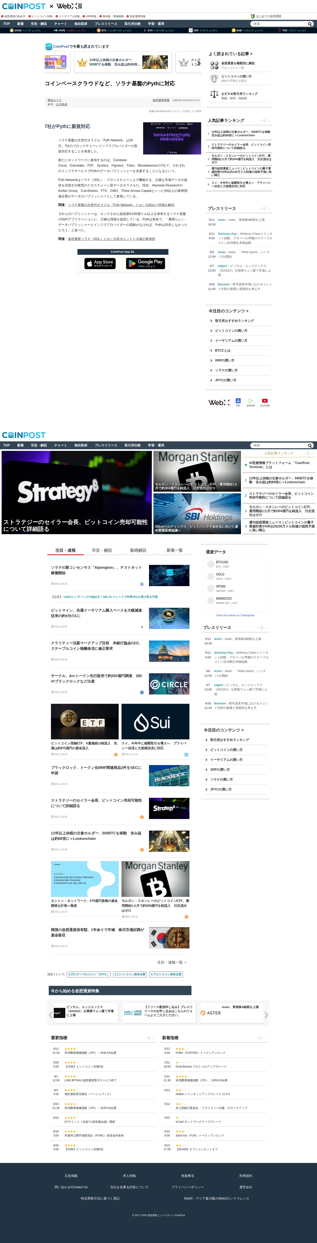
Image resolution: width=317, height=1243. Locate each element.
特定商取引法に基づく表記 (100, 1198)
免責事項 (187, 1175)
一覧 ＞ (309, 453)
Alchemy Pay (227, 233)
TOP (6, 23)
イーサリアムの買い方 (231, 340)
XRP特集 (89, 16)
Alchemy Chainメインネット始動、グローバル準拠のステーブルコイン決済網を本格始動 (245, 238)
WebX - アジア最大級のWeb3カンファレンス (216, 1198)
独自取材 (80, 23)
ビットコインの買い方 (236, 76)
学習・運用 (156, 23)
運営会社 (245, 1187)
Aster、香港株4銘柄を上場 (247, 219)
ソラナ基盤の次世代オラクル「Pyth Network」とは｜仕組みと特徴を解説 (121, 205)
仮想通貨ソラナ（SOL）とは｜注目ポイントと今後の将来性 (111, 239)
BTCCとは (222, 350)
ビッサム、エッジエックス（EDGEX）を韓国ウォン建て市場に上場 (244, 270)
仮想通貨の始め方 (13, 16)
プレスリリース (106, 23)
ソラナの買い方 (226, 370)
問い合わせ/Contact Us (71, 1187)
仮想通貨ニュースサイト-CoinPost (166, 1215)
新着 (20, 23)
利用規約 (245, 1175)
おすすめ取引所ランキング (239, 93)
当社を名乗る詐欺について (129, 1187)
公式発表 (61, 104)
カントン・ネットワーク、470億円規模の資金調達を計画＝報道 (84, 903)
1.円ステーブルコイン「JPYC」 (88, 974)
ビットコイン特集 (41, 16)
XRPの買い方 (225, 360)
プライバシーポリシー (187, 1187)
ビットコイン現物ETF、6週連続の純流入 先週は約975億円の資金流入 (84, 746)
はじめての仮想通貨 (265, 16)
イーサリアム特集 (68, 16)
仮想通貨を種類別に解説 (238, 63)
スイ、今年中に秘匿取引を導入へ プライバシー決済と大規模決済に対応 (154, 746)
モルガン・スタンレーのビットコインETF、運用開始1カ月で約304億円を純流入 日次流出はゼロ (155, 905)
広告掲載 (71, 1175)
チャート (60, 23)
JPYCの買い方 (226, 380)
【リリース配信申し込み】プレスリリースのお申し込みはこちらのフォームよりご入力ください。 (168, 1011)
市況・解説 (39, 23)
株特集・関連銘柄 (111, 16)
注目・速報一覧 (170, 962)
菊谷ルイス (55, 100)
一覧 (263, 120)
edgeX (222, 265)
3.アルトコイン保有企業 (166, 974)
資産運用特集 (136, 16)
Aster (222, 219)
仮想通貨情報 (161, 100)
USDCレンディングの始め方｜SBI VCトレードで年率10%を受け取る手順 (110, 596)
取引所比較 (133, 23)
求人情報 (129, 1175)
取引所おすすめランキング (234, 320)
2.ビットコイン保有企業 (130, 974)
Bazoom (224, 284)
